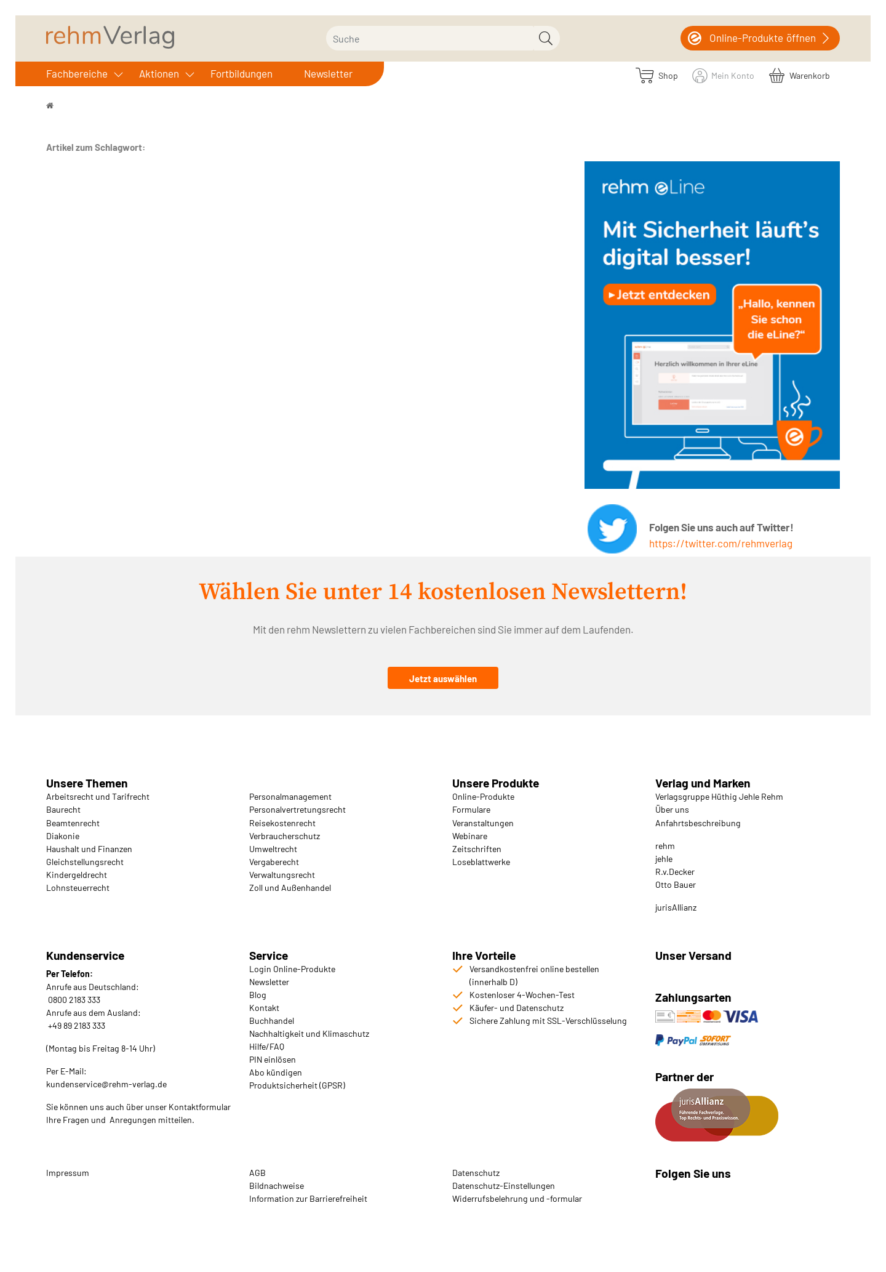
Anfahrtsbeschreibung (698, 823)
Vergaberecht (274, 861)
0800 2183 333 (73, 999)
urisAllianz (676, 907)
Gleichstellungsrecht (85, 861)
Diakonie (62, 836)
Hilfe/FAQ (266, 1046)
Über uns (672, 809)
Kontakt (264, 1007)
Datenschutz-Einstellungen (503, 1185)
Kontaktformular (200, 1106)
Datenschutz (476, 1172)
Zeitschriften (476, 848)
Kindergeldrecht (76, 874)
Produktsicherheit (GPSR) (297, 1085)
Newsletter (328, 73)
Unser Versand (693, 955)
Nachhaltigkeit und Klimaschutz (309, 1033)
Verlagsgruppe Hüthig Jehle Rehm (719, 796)
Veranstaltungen (483, 823)
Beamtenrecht (73, 823)
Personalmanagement (290, 796)
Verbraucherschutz (284, 836)
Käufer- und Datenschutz (516, 1007)
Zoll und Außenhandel (290, 887)
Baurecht (63, 809)
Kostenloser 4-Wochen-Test (522, 994)
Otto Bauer (675, 884)
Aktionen (159, 73)
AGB (257, 1172)
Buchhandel (271, 1020)
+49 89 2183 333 (76, 1025)
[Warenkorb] (799, 75)
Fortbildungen (241, 73)
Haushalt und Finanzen (89, 848)
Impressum (67, 1172)
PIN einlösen (272, 1059)
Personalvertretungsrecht (297, 809)
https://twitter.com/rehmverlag (720, 543)
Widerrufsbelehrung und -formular (517, 1198)
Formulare (471, 809)
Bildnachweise (276, 1185)
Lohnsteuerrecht (78, 887)
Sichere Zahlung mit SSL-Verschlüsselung (548, 1020)
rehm (665, 845)
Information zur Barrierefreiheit (308, 1198)
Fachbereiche (77, 73)
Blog (257, 994)
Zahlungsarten (694, 997)
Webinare (469, 836)
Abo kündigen (275, 1072)
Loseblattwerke (481, 861)
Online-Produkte (483, 796)
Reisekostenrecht (282, 823)
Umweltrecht (273, 848)
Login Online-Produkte (292, 969)
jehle (663, 858)
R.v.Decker (675, 871)
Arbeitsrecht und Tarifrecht (98, 796)
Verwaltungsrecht (282, 874)
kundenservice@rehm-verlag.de (106, 1084)
